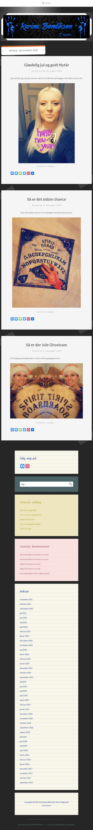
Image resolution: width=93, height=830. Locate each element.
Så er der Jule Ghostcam (46, 344)
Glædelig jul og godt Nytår (46, 65)
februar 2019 (25, 705)
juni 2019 (23, 686)
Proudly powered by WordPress (30, 825)
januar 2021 (24, 636)
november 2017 (26, 773)
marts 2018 (24, 755)
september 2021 (26, 609)
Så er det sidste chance (46, 199)
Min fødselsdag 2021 (28, 510)
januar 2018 (24, 764)
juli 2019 (23, 682)
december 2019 (26, 668)
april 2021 (24, 627)
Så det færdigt (26, 529)
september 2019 (26, 677)
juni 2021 (23, 618)
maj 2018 (23, 746)
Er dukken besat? (43, 573)
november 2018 (26, 718)
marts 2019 (24, 700)
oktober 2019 (25, 673)
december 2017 (26, 769)
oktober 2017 (25, 778)
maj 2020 (23, 650)
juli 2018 (23, 737)
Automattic (70, 825)
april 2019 (24, 695)
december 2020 (26, 641)
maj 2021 (23, 622)
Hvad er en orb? (42, 555)
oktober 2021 (25, 604)
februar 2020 (25, 659)
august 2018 (25, 732)
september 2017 (26, 782)
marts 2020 (24, 654)
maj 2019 (23, 691)
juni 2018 (23, 741)
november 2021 (26, 599)
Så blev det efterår (27, 519)
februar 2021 (25, 631)
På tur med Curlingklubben (30, 515)
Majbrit (23, 564)
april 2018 (24, 750)
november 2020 (26, 645)
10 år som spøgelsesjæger (30, 524)
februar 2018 (25, 760)
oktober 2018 (25, 723)
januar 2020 (24, 663)
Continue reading (50, 166)
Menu (48, 3)
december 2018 (26, 714)
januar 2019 (24, 709)
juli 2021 (23, 613)
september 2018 (26, 728)
